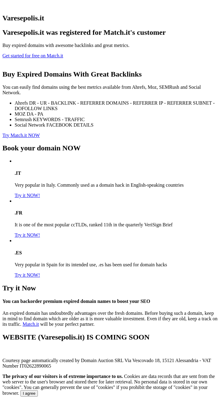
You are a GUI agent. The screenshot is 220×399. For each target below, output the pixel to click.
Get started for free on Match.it (32, 55)
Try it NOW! (27, 195)
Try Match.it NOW (21, 135)
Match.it (31, 324)
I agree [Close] (29, 393)
